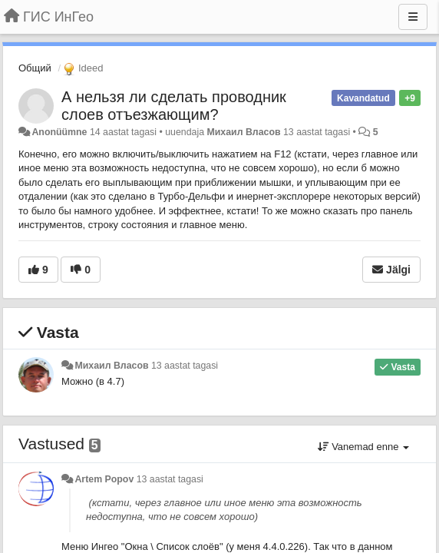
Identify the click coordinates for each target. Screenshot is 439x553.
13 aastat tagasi (184, 365)
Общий (34, 68)
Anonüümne (59, 132)
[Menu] (412, 17)
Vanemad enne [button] (363, 446)
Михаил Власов (243, 132)
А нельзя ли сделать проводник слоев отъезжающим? (173, 105)
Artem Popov (104, 479)
